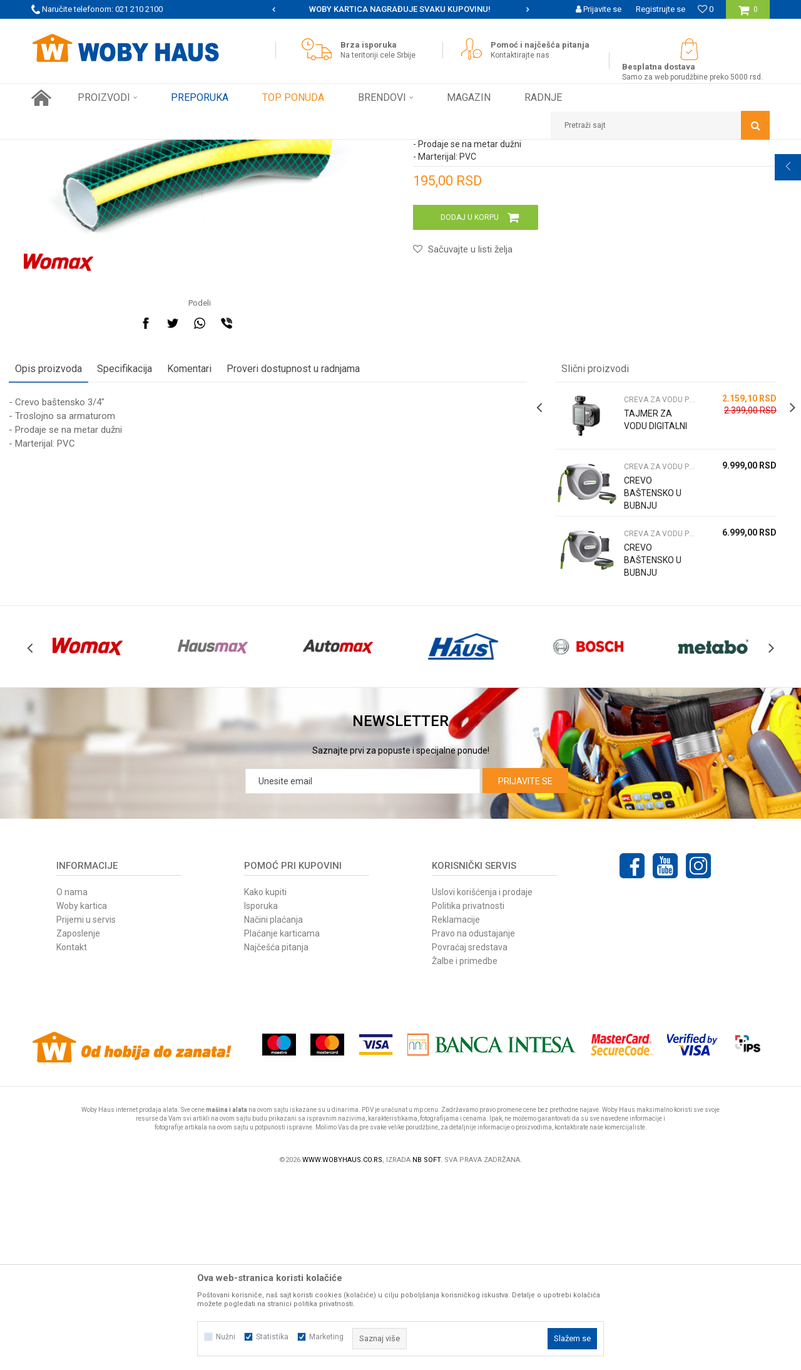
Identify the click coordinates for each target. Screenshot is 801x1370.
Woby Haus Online (62, 149)
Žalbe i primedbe (464, 1151)
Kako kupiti (265, 1082)
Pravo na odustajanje (473, 1124)
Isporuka (261, 1096)
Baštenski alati (170, 149)
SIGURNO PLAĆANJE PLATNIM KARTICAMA (399, 9)
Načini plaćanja (273, 1110)
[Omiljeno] (705, 9)
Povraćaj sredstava (470, 1138)
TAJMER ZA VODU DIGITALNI (640, 591)
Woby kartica (81, 1096)
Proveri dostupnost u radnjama (315, 534)
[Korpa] (748, 14)
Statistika (272, 1336)
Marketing (326, 1336)
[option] (400, 9)
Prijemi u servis (86, 1110)
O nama (72, 1082)
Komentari (212, 534)
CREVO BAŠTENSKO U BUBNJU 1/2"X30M (641, 664)
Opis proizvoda (71, 534)
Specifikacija (147, 534)
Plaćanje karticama (282, 1124)
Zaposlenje (78, 1124)
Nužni (225, 1336)
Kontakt (71, 1138)
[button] (660, 125)
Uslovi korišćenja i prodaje (482, 1082)
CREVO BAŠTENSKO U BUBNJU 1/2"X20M (641, 731)
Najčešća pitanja (276, 1138)
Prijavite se (525, 972)
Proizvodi (120, 149)
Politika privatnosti (468, 1096)
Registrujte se (660, 9)
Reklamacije (456, 1110)
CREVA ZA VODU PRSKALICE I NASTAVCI (275, 149)
